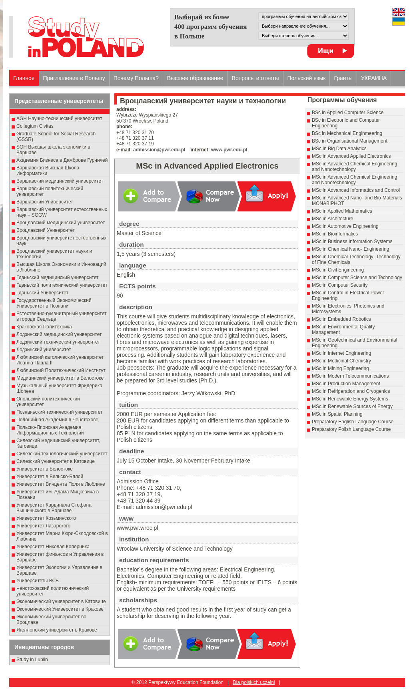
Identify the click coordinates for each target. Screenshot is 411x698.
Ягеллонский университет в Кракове (56, 630)
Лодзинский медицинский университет (59, 334)
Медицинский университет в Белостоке (60, 378)
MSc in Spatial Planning (337, 414)
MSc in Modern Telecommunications (350, 376)
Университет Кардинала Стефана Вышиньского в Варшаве (54, 507)
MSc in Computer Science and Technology (357, 277)
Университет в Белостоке (44, 469)
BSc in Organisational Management (349, 141)
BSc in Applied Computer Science (347, 112)
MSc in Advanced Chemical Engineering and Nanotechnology (354, 166)
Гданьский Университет (42, 293)
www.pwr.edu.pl (229, 150)
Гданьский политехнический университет (62, 285)
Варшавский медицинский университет (59, 181)
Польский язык (306, 78)
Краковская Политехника (44, 327)
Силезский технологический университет (62, 454)
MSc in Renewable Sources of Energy (352, 406)
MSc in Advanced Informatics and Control (356, 190)
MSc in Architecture (332, 218)
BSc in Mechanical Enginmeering (347, 133)
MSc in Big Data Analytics (339, 148)
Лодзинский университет (43, 349)
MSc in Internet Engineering (341, 353)
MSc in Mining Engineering (340, 368)
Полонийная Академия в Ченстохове (57, 419)
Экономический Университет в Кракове (60, 609)
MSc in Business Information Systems (352, 241)
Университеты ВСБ (37, 580)
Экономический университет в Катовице (61, 601)
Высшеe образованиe (195, 78)
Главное (24, 78)
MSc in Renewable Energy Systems (350, 399)
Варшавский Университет (44, 202)
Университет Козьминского (46, 518)
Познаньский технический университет (59, 412)
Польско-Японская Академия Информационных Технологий (50, 430)
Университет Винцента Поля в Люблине (60, 484)
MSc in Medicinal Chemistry (341, 361)
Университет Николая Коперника (53, 546)
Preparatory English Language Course (352, 421)
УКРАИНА (374, 78)
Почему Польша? (136, 78)
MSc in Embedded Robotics (341, 319)
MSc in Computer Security (339, 285)
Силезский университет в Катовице (55, 461)
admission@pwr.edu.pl (159, 150)
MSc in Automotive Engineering (345, 226)
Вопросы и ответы (255, 78)
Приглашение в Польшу (74, 78)
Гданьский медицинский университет (57, 277)
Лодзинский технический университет (58, 342)
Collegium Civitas (35, 126)
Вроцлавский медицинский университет (60, 222)
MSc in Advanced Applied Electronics (351, 156)
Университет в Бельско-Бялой (49, 476)
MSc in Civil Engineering (338, 270)
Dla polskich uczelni (254, 682)
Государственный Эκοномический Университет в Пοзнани (54, 303)
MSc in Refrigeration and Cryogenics (351, 391)
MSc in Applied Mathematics (342, 211)
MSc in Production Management (346, 383)
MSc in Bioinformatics (335, 234)
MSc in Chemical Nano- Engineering (350, 249)
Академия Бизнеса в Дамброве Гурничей (62, 160)
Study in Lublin (32, 659)
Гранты (343, 78)
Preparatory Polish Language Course (351, 429)
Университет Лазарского (43, 526)
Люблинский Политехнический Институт (61, 370)
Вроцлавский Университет (45, 230)
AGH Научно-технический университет (59, 118)
